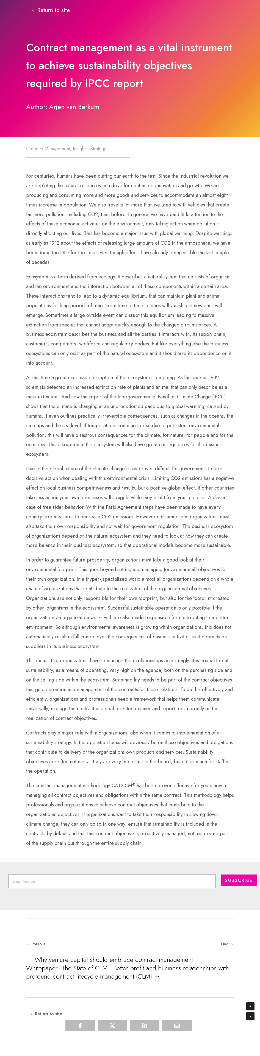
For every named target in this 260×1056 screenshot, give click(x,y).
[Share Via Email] (177, 1036)
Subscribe (239, 896)
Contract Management (48, 149)
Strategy (98, 149)
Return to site (53, 11)
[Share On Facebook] (80, 1036)
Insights (80, 149)
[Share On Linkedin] (144, 1036)
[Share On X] (112, 1036)
